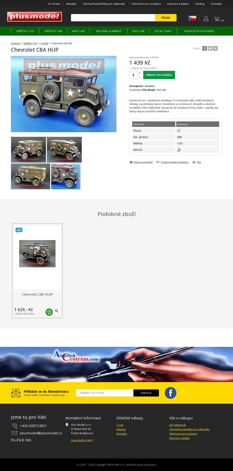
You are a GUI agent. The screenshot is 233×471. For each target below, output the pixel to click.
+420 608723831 (33, 425)
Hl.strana (15, 43)
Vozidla (44, 43)
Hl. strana (54, 3)
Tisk (199, 162)
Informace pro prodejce (146, 3)
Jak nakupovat (177, 425)
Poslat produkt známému (175, 162)
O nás (119, 425)
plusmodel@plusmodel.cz (41, 433)
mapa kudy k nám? (82, 440)
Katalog (200, 3)
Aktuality (71, 3)
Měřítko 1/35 (30, 43)
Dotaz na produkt (143, 162)
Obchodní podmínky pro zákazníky (104, 3)
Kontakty (216, 3)
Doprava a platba (178, 3)
